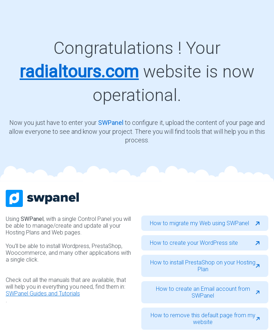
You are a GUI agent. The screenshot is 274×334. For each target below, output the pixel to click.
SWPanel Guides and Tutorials (43, 293)
